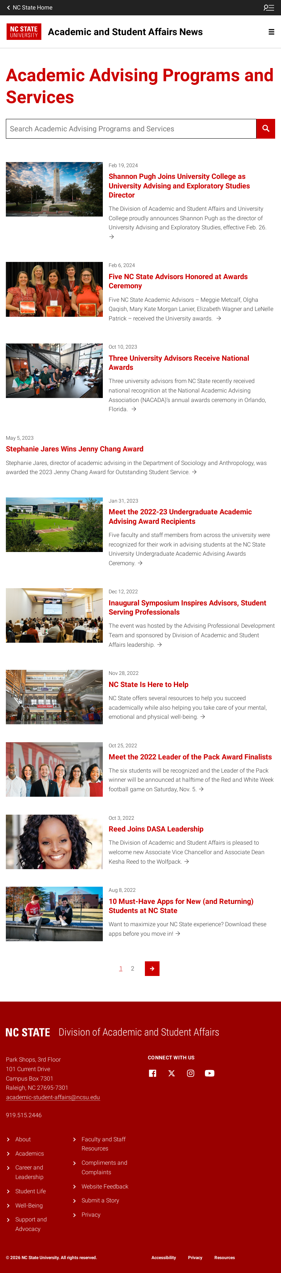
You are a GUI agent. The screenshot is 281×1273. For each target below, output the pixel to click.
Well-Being (29, 1205)
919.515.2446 (24, 1115)
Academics (29, 1153)
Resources (224, 1257)
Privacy (91, 1214)
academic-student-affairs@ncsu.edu (53, 1097)
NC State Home (28, 7)
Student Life (30, 1191)
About (23, 1139)
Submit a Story (100, 1200)
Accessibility (163, 1257)
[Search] (265, 129)
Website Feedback (105, 1186)
